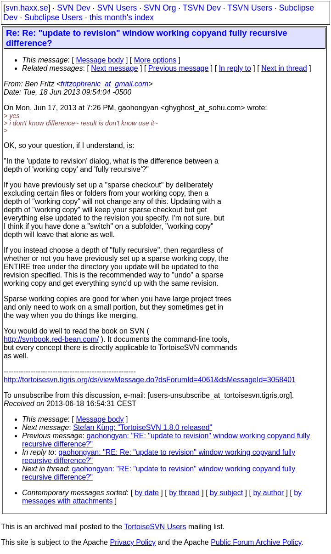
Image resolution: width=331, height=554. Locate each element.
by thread (184, 493)
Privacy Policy (133, 542)
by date (146, 493)
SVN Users (117, 7)
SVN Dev (73, 7)
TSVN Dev (202, 7)
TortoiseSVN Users (155, 527)
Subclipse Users (53, 17)
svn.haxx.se (27, 7)
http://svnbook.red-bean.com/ (51, 339)
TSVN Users (249, 7)
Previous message (178, 68)
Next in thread (284, 68)
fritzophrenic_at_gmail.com (104, 84)
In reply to (235, 68)
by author (268, 493)
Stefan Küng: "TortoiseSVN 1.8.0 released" (142, 427)
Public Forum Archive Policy (256, 542)
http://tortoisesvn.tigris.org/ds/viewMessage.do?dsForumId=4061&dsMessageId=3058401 (150, 380)
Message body (99, 60)
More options (155, 60)
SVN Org (160, 7)
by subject (226, 493)
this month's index (122, 17)
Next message (114, 68)
